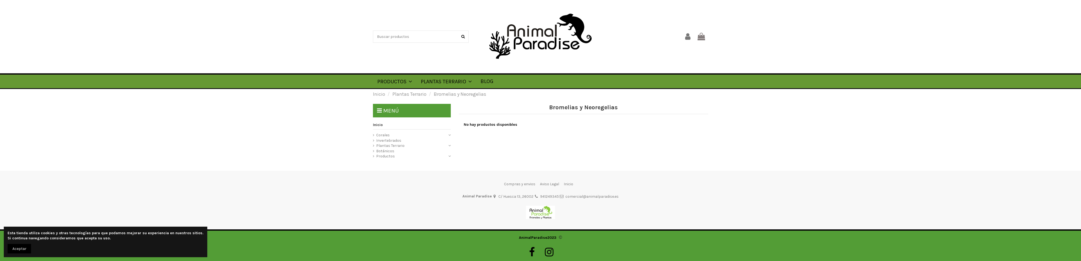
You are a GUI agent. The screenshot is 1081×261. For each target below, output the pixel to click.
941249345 (549, 196)
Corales (383, 135)
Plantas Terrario (390, 145)
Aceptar (19, 248)
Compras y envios (519, 184)
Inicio (378, 125)
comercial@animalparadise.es (592, 196)
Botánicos (385, 151)
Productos (385, 156)
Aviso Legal (549, 184)
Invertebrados (388, 140)
